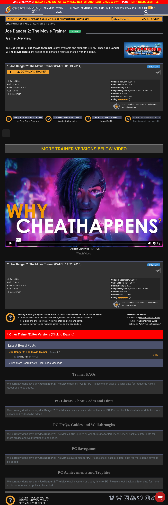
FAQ (53, 498)
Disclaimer (63, 498)
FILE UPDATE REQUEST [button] (107, 117)
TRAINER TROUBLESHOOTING (34, 486)
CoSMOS (74, 8)
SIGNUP (155, 18)
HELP (140, 8)
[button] (10, 72)
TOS (89, 498)
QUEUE (109, 8)
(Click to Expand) (41, 323)
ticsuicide (23, 345)
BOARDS (119, 8)
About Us (98, 498)
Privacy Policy (77, 498)
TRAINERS (49, 8)
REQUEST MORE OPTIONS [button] (67, 117)
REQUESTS (99, 8)
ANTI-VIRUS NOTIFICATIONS (33, 489)
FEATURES (86, 8)
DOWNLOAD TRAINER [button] (32, 71)
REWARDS (130, 8)
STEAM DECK (59, 10)
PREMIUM (153, 67)
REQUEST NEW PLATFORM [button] (28, 117)
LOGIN (145, 18)
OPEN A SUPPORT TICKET (32, 492)
